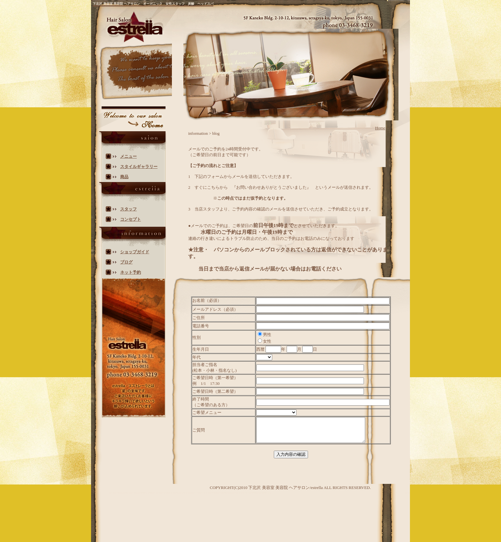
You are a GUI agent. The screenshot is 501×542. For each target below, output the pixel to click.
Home (380, 128)
